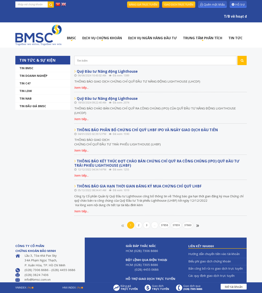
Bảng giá (129, 287)
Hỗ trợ (238, 4)
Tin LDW (25, 91)
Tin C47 (24, 83)
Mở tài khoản (234, 287)
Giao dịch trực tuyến (178, 4)
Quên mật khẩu (212, 4)
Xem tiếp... (81, 87)
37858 (164, 225)
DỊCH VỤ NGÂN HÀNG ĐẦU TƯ (152, 38)
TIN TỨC (235, 38)
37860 (187, 225)
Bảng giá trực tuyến (143, 4)
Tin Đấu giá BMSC (32, 106)
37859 (176, 225)
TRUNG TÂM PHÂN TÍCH (202, 39)
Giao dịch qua (192, 287)
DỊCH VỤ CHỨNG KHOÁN (102, 39)
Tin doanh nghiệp (33, 76)
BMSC (71, 39)
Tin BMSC (26, 68)
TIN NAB (25, 98)
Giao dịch (160, 287)
